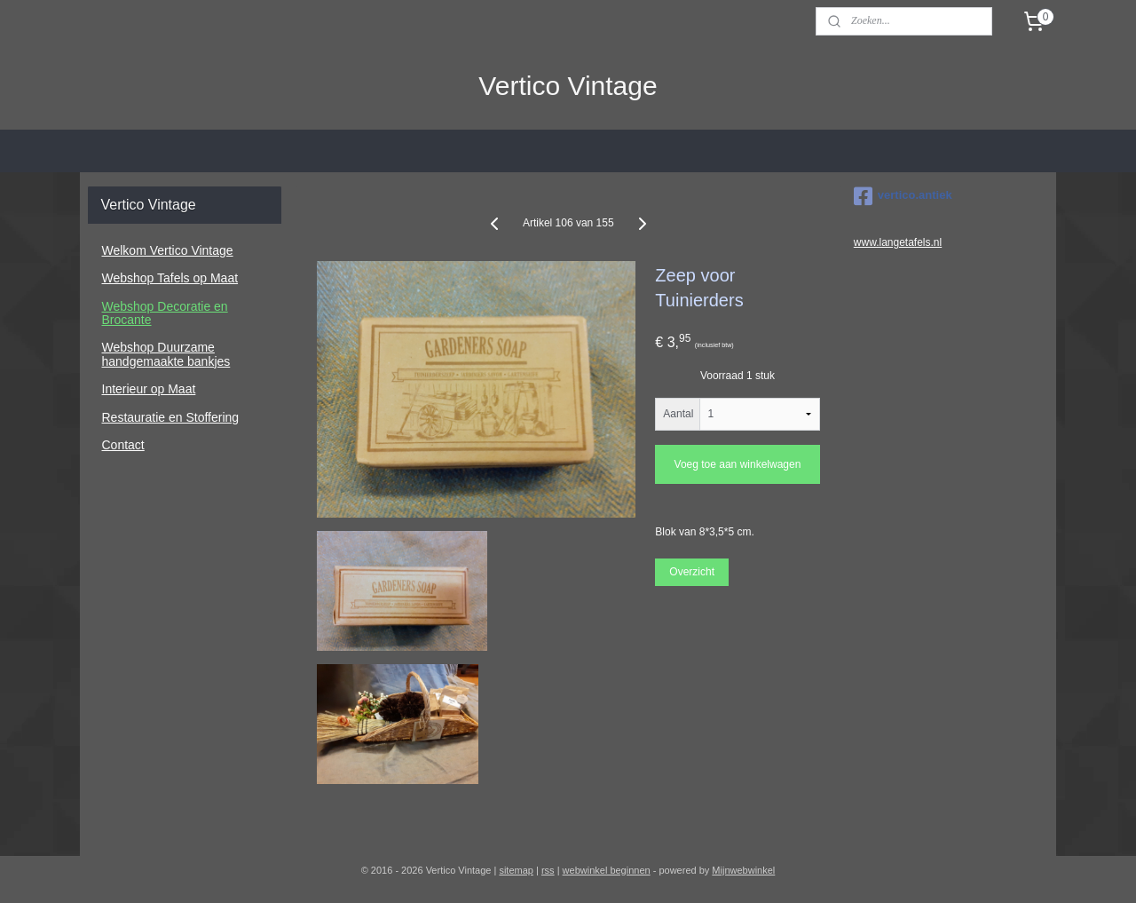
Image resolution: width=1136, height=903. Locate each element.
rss (548, 870)
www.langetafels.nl (898, 242)
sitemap (516, 870)
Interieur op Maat (149, 389)
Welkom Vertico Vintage (167, 250)
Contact (123, 445)
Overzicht (691, 572)
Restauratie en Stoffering (171, 417)
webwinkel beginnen (607, 870)
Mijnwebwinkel (743, 870)
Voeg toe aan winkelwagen (737, 464)
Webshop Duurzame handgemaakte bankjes (166, 354)
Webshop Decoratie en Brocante (165, 313)
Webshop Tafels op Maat (170, 278)
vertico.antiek (903, 196)
